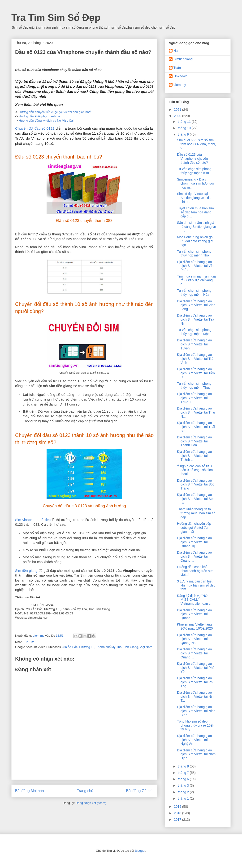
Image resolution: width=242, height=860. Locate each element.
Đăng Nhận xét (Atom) (91, 803)
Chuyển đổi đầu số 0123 (35, 128)
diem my (179, 85)
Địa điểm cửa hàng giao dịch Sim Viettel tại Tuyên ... (194, 344)
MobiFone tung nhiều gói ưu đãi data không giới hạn (195, 241)
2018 (178, 813)
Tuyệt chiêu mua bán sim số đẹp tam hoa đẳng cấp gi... (195, 212)
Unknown (180, 76)
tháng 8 (184, 766)
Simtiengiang (183, 59)
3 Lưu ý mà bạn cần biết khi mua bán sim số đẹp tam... (196, 585)
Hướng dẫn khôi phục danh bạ (39, 116)
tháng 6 (184, 779)
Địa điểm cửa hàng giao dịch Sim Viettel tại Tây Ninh (195, 319)
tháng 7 (184, 773)
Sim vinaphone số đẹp (33, 520)
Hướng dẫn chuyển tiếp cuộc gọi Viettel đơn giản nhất (55, 112)
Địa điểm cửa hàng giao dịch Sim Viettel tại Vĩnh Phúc (196, 266)
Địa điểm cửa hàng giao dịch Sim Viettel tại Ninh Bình (196, 711)
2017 (178, 819)
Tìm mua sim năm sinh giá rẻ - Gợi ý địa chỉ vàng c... (196, 280)
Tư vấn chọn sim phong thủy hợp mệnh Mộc (194, 332)
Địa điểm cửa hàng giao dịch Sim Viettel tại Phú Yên (196, 668)
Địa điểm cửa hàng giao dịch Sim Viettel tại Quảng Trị (194, 542)
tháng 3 (184, 785)
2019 (178, 806)
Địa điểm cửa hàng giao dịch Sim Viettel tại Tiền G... (196, 373)
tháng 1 (184, 798)
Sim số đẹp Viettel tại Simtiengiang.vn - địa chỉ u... (194, 198)
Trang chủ (85, 791)
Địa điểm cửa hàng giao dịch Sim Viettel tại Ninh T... (196, 696)
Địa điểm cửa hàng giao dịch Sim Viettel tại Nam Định (196, 754)
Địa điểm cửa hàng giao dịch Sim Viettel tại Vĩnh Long (196, 305)
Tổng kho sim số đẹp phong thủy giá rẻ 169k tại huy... (195, 725)
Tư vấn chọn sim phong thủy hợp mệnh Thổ (194, 253)
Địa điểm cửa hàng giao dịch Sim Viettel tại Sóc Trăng (195, 484)
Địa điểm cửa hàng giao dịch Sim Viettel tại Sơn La (196, 499)
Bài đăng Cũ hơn (140, 791)
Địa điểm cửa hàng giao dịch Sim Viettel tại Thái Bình (196, 427)
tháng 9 (184, 134)
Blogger (140, 850)
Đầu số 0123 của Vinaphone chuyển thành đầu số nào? (192, 158)
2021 (178, 109)
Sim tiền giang (26, 571)
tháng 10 (184, 128)
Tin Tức (29, 642)
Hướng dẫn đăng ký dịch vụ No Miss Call (46, 120)
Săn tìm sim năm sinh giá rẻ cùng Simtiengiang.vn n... (196, 227)
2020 (178, 116)
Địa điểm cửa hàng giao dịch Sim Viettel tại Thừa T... (194, 398)
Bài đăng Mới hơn (29, 791)
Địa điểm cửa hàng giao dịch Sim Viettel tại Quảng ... (194, 556)
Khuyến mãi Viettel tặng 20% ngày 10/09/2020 (195, 626)
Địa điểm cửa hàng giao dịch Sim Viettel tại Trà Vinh (195, 359)
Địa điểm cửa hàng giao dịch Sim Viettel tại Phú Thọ (196, 682)
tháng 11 (184, 121)
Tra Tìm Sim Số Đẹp (55, 17)
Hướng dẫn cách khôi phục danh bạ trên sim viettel (195, 571)
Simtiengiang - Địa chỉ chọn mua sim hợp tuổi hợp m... (195, 183)
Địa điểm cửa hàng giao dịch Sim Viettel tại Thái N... (196, 412)
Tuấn (177, 68)
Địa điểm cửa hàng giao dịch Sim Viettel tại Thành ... (194, 456)
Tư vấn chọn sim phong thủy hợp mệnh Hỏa (194, 292)
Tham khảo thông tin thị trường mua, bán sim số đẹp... (196, 513)
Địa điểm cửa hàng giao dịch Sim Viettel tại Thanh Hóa (194, 441)
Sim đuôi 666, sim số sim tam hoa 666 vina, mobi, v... (196, 144)
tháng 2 (184, 792)
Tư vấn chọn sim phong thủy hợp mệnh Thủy (194, 385)
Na (175, 51)
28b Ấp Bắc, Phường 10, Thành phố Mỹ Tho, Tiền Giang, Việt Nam (107, 647)
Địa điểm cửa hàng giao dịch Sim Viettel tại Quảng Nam (194, 639)
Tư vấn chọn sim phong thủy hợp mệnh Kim (194, 171)
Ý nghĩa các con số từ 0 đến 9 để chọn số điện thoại (195, 470)
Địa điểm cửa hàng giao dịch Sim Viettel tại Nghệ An (194, 740)
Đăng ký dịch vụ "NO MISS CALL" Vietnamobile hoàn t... (194, 600)
